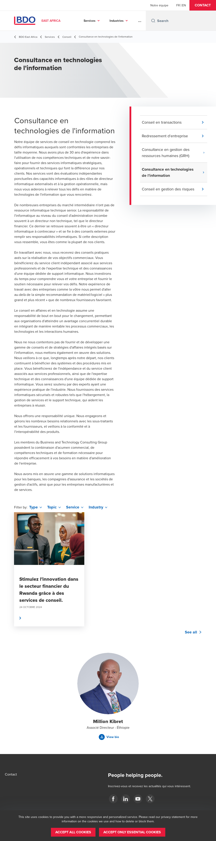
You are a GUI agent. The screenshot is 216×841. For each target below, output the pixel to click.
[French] (178, 5)
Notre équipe (159, 5)
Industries (117, 20)
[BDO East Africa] (113, 799)
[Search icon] (153, 20)
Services (89, 20)
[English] (184, 5)
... (139, 21)
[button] (202, 5)
